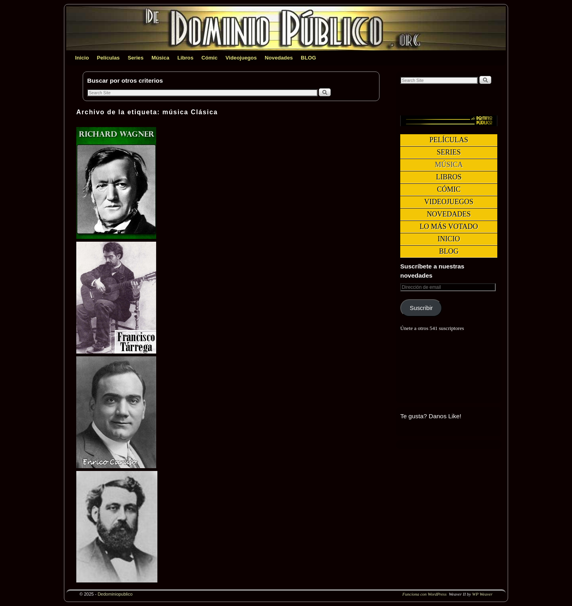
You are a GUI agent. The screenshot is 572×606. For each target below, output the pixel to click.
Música (160, 58)
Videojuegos (241, 58)
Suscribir (421, 308)
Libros (185, 58)
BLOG (308, 58)
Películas (108, 58)
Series (136, 58)
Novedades (279, 58)
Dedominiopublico (114, 594)
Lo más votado (448, 226)
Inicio (82, 58)
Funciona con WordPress (424, 594)
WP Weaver (482, 594)
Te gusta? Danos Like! (430, 416)
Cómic (209, 58)
